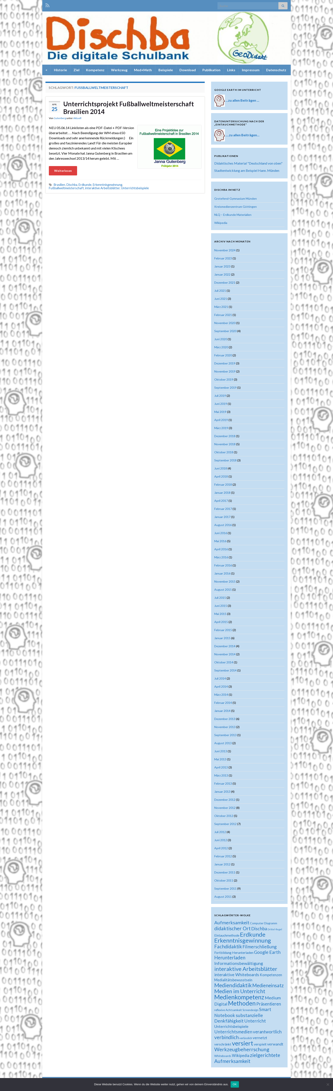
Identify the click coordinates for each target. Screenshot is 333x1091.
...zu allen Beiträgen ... (242, 100)
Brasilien (59, 184)
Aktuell (77, 118)
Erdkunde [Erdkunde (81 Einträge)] (252, 934)
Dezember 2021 (224, 282)
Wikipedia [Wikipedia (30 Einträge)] (240, 1055)
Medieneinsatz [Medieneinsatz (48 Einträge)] (268, 985)
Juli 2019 (220, 395)
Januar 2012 (222, 864)
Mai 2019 (220, 412)
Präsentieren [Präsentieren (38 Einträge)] (268, 1003)
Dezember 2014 (224, 646)
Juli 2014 (220, 678)
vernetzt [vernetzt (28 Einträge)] (260, 1038)
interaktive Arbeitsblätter (102, 188)
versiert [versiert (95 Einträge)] (242, 1043)
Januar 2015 (222, 638)
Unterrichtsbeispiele (135, 188)
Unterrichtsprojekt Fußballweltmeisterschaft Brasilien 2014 (128, 107)
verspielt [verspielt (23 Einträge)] (260, 1044)
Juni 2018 (220, 468)
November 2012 (225, 807)
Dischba (71, 184)
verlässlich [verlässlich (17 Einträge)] (245, 1038)
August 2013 (223, 743)
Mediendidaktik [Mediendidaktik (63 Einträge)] (233, 985)
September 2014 (225, 670)
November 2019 (225, 371)
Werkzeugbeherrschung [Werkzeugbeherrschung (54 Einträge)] (241, 1049)
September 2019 (225, 387)
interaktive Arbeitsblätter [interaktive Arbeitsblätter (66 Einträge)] (245, 968)
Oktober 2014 (223, 662)
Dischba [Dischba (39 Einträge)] (259, 928)
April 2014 (221, 686)
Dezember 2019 (224, 363)
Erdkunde (85, 184)
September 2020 (225, 331)
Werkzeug (119, 70)
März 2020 (221, 347)
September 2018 (225, 460)
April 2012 (221, 848)
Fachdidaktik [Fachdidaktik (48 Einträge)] (228, 946)
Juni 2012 (220, 840)
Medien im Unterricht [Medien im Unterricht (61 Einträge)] (239, 991)
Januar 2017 (222, 517)
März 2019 (221, 428)
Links (231, 70)
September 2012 (225, 824)
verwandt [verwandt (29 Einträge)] (275, 1044)
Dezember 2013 (224, 719)
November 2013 (225, 727)
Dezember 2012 (224, 799)
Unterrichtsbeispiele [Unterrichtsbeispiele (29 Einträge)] (231, 1026)
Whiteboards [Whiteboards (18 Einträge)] (222, 1056)
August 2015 (223, 589)
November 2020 (225, 323)
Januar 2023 (222, 266)
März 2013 (221, 775)
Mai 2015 (220, 614)
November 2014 (225, 654)
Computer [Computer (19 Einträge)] (257, 923)
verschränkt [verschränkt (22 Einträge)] (222, 1044)
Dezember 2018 (224, 436)
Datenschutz (276, 70)
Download (187, 70)
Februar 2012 (223, 856)
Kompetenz (95, 70)
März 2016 (221, 557)
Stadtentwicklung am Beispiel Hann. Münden (246, 170)
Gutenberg (60, 118)
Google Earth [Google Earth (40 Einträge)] (267, 952)
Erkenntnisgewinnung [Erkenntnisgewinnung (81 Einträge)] (242, 940)
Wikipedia (220, 223)
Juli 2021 (220, 290)
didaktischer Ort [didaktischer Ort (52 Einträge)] (232, 928)
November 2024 (225, 250)
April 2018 (221, 476)
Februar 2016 (223, 565)
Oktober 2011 (223, 880)
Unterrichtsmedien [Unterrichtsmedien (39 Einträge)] (233, 1031)
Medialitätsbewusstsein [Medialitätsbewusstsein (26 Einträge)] (233, 980)
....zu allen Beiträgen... (243, 135)
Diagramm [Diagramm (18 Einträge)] (270, 923)
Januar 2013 (222, 791)
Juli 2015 (220, 597)
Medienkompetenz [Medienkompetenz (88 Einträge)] (239, 997)
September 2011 (225, 888)
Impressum (251, 70)
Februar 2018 (223, 484)
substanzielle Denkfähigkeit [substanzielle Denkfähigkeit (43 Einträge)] (238, 1018)
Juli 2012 (220, 832)
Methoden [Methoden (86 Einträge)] (242, 1003)
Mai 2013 (220, 759)
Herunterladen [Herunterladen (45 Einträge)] (229, 957)
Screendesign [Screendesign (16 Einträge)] (250, 1010)
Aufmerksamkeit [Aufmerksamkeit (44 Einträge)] (231, 922)
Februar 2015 (223, 630)
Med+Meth (143, 70)
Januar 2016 (222, 573)
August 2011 (223, 896)
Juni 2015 (220, 605)
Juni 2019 (220, 403)
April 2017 (221, 500)
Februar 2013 (223, 783)
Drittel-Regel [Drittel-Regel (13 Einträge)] (275, 929)
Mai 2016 (220, 541)
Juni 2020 (220, 339)
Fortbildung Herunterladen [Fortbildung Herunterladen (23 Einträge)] (233, 952)
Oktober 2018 (223, 452)
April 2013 (221, 767)
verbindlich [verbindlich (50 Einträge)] (226, 1037)
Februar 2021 (223, 315)
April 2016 (221, 549)
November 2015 (225, 581)
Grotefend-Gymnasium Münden (235, 198)
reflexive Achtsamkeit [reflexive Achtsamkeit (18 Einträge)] (228, 1010)
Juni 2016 (220, 533)
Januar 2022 (222, 274)
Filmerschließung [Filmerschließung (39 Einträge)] (260, 946)
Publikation (211, 70)
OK (235, 1084)
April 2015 (221, 622)
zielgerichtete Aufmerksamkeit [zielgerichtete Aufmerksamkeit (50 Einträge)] (247, 1058)
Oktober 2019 (223, 379)
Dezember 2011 (224, 872)
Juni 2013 (220, 751)
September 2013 (225, 735)
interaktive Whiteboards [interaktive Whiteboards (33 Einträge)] (236, 974)
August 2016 (223, 525)
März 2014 (221, 694)
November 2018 (225, 444)
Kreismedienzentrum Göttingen (235, 206)
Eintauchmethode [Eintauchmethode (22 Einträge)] (226, 935)
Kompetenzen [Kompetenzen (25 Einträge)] (271, 975)
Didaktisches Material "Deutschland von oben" (248, 163)
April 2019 (221, 420)
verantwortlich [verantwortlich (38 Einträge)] (267, 1031)
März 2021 (221, 307)
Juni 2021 (220, 298)
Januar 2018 (222, 492)
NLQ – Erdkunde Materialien (232, 214)
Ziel (76, 70)
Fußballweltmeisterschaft (66, 188)
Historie (60, 70)
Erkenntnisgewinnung (107, 184)
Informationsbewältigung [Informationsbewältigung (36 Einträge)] (238, 963)
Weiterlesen (63, 170)
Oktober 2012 (223, 816)
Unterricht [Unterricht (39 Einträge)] (255, 1020)
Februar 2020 (223, 355)
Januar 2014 (222, 711)
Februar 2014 (223, 702)
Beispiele (165, 70)
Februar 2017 (223, 509)
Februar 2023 (223, 258)
